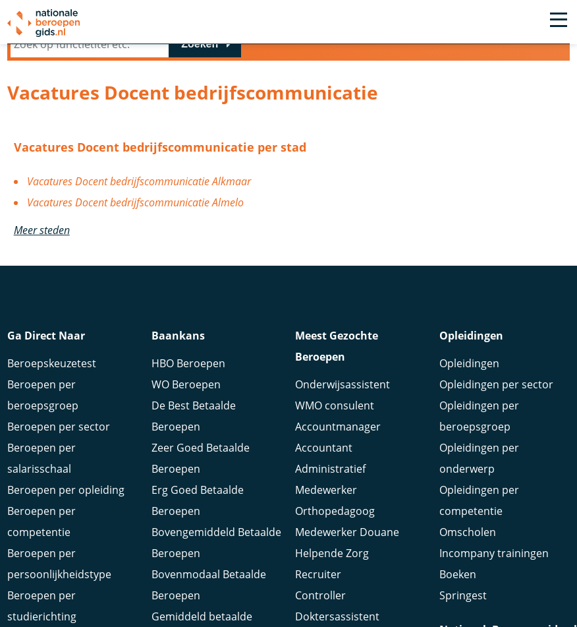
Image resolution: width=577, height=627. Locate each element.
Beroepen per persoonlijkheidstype (59, 565)
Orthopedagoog (335, 513)
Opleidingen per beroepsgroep (479, 418)
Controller (320, 597)
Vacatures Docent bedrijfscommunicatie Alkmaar (139, 181)
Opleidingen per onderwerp (479, 460)
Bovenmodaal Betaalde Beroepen (208, 587)
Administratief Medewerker (330, 481)
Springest (463, 597)
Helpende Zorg (332, 555)
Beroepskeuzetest (51, 365)
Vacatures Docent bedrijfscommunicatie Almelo (135, 202)
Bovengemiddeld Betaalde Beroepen (216, 544)
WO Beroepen (186, 386)
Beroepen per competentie (41, 523)
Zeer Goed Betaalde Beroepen (200, 460)
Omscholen (467, 534)
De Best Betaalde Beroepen (193, 418)
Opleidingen (469, 365)
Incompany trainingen (494, 555)
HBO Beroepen (188, 365)
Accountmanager (338, 428)
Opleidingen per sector (496, 386)
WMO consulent (334, 407)
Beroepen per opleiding (65, 492)
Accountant (323, 449)
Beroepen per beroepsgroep (42, 397)
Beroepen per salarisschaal (41, 460)
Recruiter (318, 576)
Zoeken (199, 43)
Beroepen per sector (58, 428)
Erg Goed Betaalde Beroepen (197, 502)
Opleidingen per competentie (479, 502)
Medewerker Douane (347, 534)
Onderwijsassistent (342, 386)
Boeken (457, 576)
